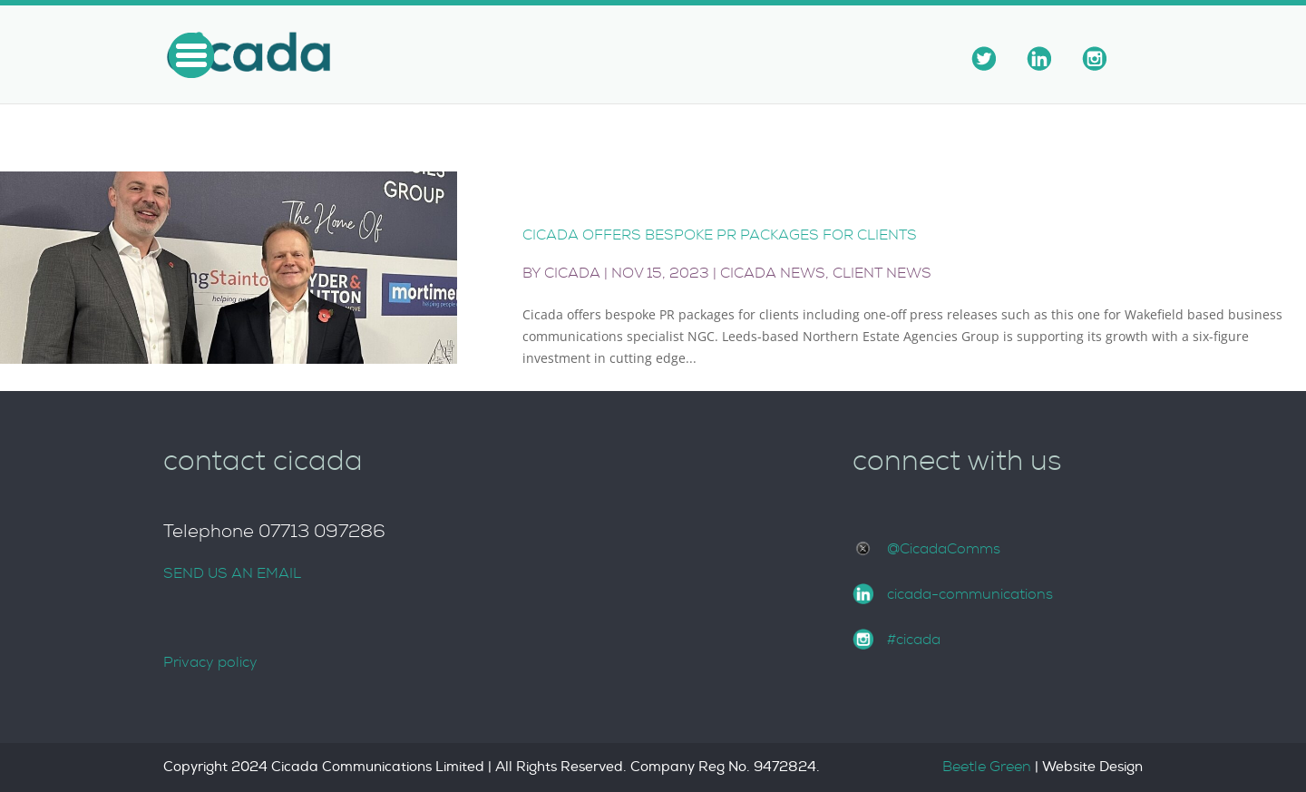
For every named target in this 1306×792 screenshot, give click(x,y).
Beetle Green (986, 767)
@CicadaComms (943, 549)
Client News (882, 273)
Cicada (572, 273)
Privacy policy (210, 662)
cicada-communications (970, 594)
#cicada (914, 640)
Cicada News (772, 273)
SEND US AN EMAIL (232, 573)
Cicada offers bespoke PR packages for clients (719, 235)
